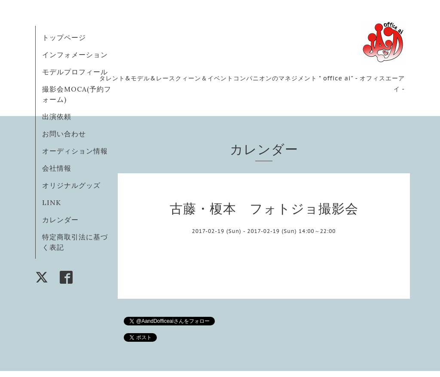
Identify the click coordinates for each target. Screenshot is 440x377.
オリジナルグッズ (71, 185)
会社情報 (56, 168)
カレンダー (60, 219)
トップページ (64, 37)
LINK (51, 202)
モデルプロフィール (75, 71)
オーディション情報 (75, 151)
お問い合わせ (64, 133)
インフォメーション (75, 54)
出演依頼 (56, 116)
